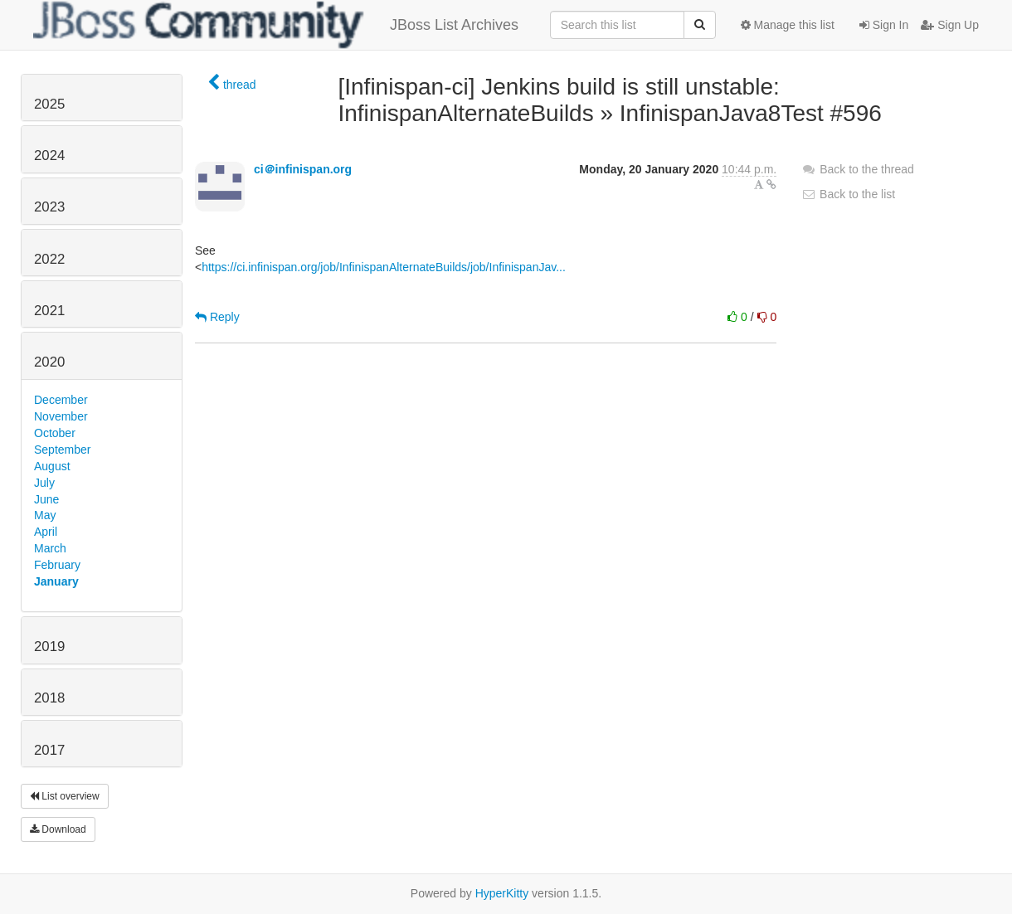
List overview (65, 796)
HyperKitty (502, 893)
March (50, 548)
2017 (49, 750)
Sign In (883, 25)
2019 (49, 646)
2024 (49, 155)
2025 (49, 104)
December (61, 399)
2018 (49, 698)
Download (58, 829)
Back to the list (848, 194)
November (61, 416)
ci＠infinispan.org (303, 169)
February (57, 564)
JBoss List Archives (275, 25)
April (45, 531)
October (54, 433)
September (62, 449)
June (46, 499)
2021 (49, 310)
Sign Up (950, 25)
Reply (217, 316)
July (44, 482)
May (45, 515)
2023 (49, 207)
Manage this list (787, 25)
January (56, 581)
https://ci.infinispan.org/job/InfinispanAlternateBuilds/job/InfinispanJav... (384, 267)
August (52, 466)
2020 (49, 362)
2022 (49, 259)
